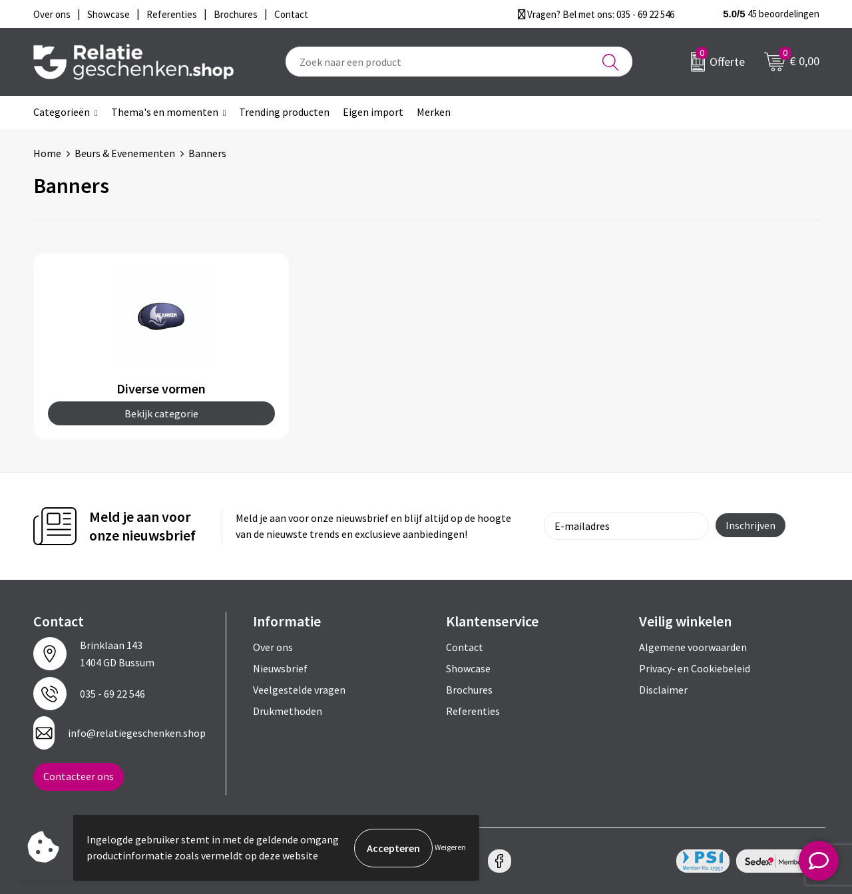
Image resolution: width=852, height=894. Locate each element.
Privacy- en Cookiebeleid (694, 668)
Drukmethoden (287, 711)
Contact (464, 647)
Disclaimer (663, 689)
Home (47, 153)
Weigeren (450, 848)
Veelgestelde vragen (299, 689)
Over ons (273, 647)
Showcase (468, 668)
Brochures (469, 689)
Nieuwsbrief (280, 668)
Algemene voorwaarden (693, 647)
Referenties (473, 711)
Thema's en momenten (164, 111)
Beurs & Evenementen (125, 153)
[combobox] (459, 62)
